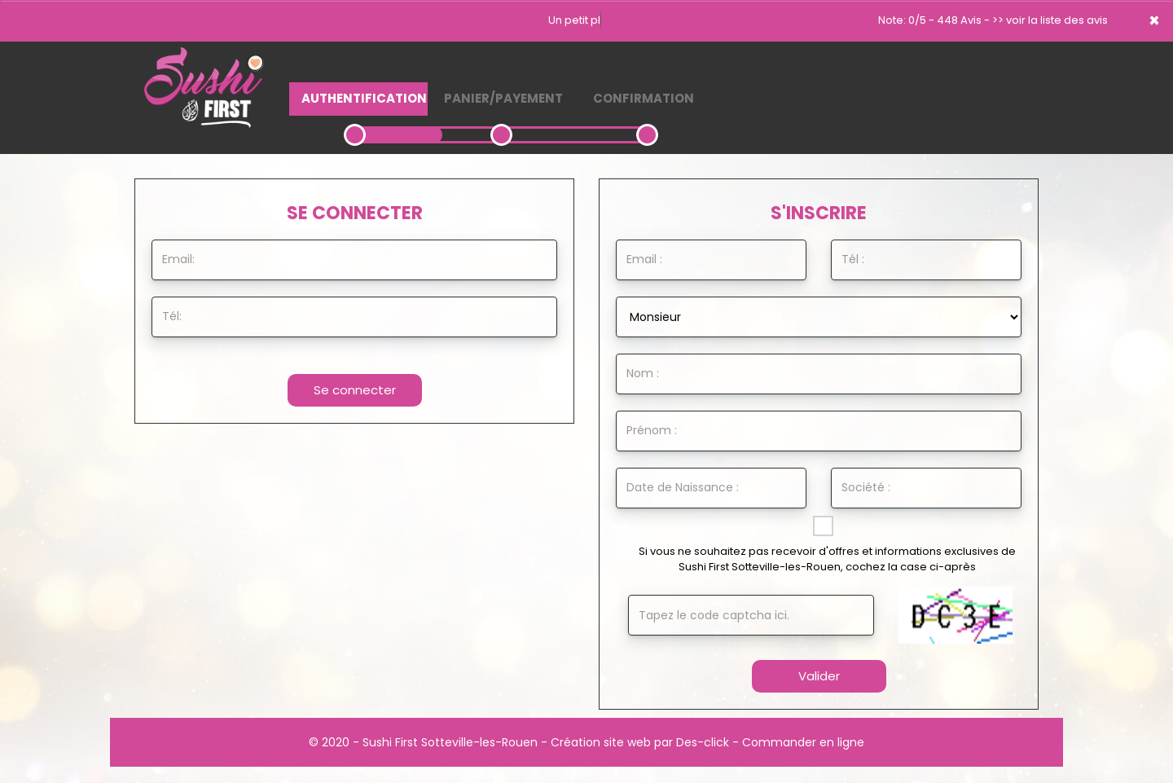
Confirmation (643, 98)
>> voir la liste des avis (1050, 20)
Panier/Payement (503, 98)
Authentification (364, 98)
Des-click (702, 742)
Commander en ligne (803, 742)
